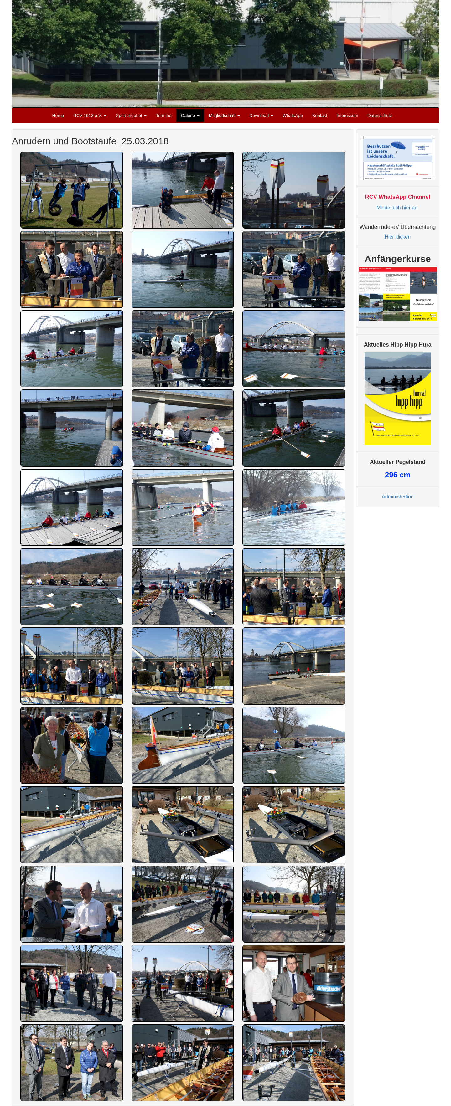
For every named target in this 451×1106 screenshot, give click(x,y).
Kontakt (319, 115)
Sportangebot (131, 115)
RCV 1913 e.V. (89, 115)
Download (261, 115)
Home (58, 115)
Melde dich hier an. (397, 207)
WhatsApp (293, 115)
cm (397, 475)
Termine (164, 115)
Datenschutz (380, 115)
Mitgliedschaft (224, 115)
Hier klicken (398, 236)
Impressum (347, 115)
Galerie (190, 115)
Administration (397, 496)
